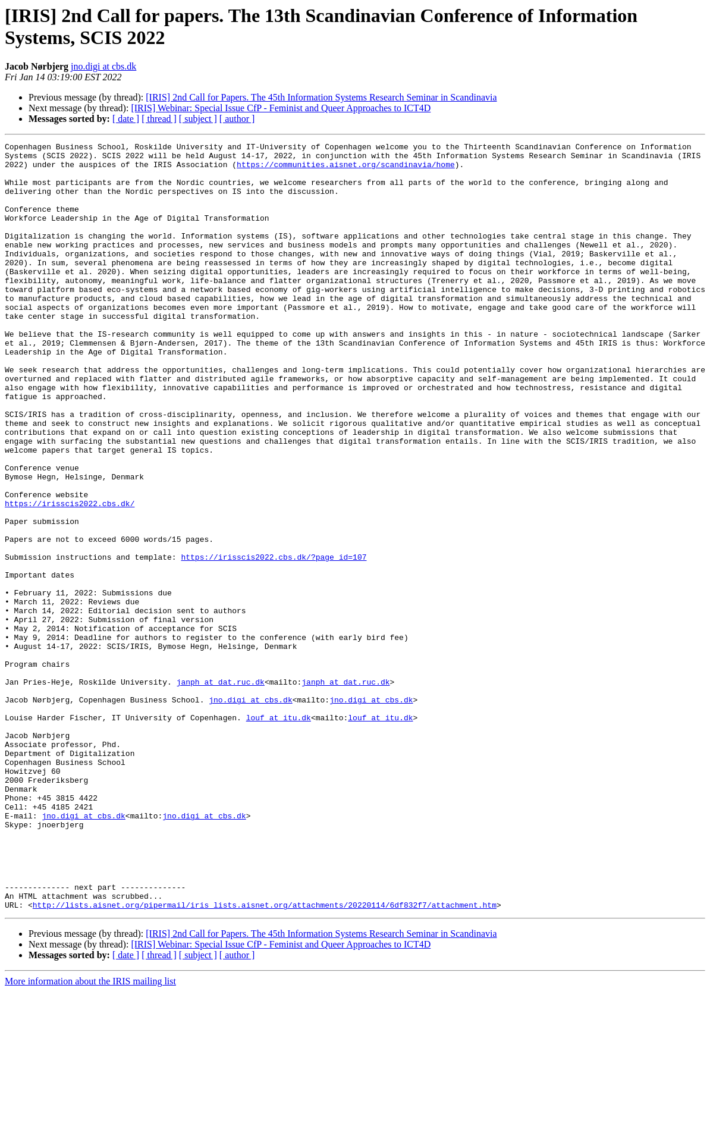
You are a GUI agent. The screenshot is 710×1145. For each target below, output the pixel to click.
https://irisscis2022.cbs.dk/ (69, 576)
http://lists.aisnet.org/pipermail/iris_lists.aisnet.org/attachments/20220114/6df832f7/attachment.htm (265, 1058)
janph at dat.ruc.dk (221, 790)
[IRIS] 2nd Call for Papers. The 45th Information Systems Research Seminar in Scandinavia (321, 97)
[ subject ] (198, 119)
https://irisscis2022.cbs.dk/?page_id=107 (273, 640)
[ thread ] (159, 119)
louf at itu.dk (278, 833)
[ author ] (237, 119)
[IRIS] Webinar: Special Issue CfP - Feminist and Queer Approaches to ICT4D (281, 108)
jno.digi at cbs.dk (103, 66)
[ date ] (125, 119)
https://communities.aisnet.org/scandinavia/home (346, 169)
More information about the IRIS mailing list (90, 1135)
